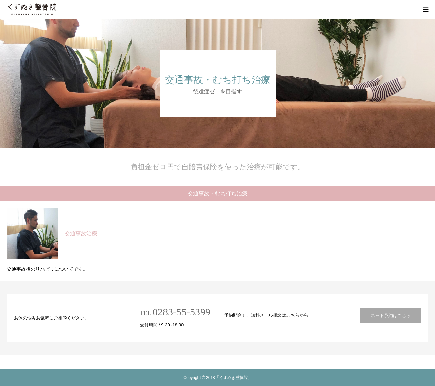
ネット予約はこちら (391, 315)
